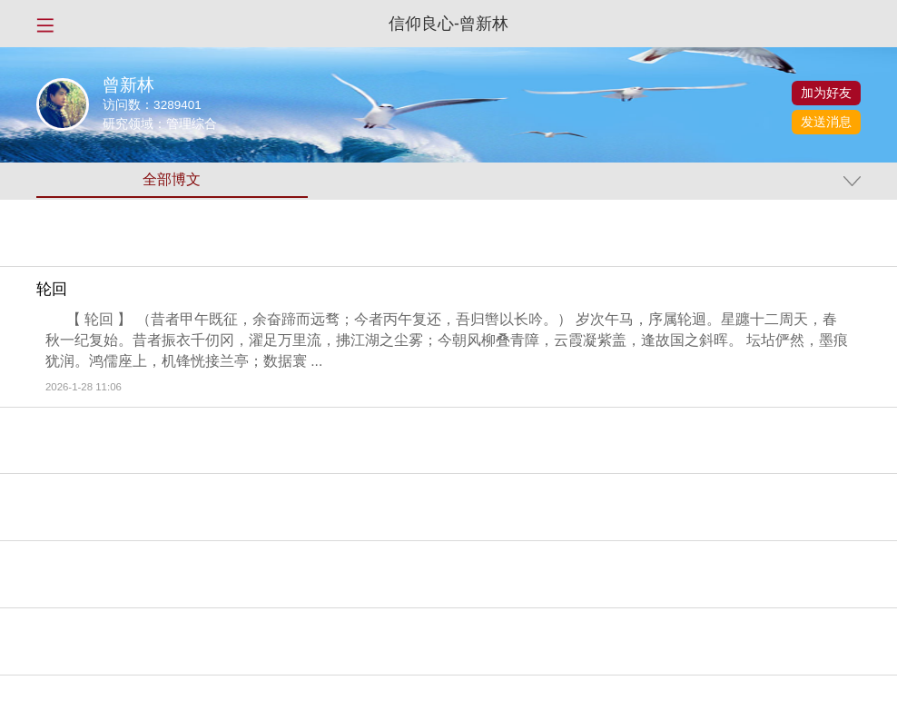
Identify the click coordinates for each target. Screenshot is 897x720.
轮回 (51, 289)
